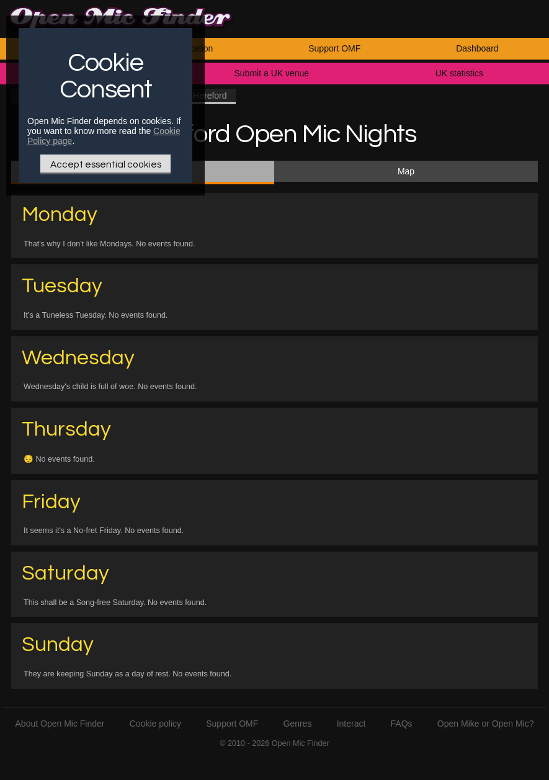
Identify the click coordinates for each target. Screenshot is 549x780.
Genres (297, 723)
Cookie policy (155, 723)
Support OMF (334, 48)
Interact (351, 723)
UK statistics (459, 73)
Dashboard (477, 48)
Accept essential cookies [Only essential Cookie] (105, 164)
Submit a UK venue (272, 73)
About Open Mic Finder (60, 723)
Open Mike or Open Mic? (485, 723)
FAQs (402, 723)
